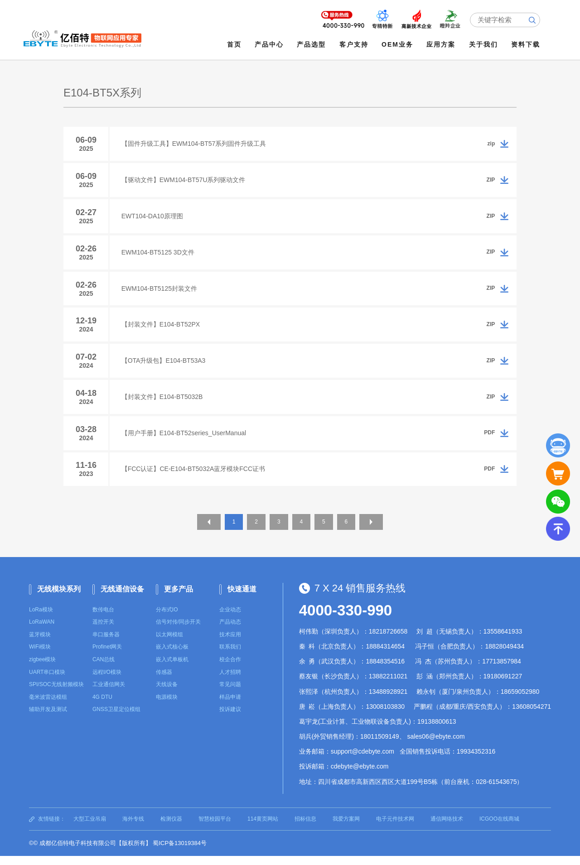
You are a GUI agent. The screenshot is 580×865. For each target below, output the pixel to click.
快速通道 (241, 598)
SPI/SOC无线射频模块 (56, 693)
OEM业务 (398, 44)
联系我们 (230, 656)
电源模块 (167, 706)
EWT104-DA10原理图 (153, 217)
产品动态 (230, 631)
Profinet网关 (107, 656)
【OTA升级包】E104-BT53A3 (165, 366)
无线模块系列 (59, 598)
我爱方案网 (346, 828)
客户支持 (354, 44)
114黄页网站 (262, 828)
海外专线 (133, 828)
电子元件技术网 (395, 828)
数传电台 (103, 618)
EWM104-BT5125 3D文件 (159, 255)
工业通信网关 (108, 693)
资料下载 (526, 44)
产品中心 (270, 44)
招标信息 (305, 828)
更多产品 (178, 598)
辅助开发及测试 (48, 718)
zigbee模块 (42, 668)
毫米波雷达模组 (48, 706)
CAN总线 (103, 668)
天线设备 (167, 693)
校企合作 (230, 668)
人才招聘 (230, 681)
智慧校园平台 (214, 828)
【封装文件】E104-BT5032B (163, 403)
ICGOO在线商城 (499, 828)
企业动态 (230, 618)
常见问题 (230, 693)
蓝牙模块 (40, 643)
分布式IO (167, 618)
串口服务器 (106, 643)
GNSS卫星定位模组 (116, 718)
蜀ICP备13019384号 (180, 852)
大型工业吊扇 (89, 828)
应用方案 (441, 44)
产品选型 (312, 44)
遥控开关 (103, 631)
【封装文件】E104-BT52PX (162, 329)
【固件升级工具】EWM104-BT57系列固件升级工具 (195, 143)
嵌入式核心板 (172, 656)
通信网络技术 (446, 828)
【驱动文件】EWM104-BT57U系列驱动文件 (185, 180)
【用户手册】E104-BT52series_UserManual (185, 440)
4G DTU (102, 706)
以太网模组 (169, 643)
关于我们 (483, 44)
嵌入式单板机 (172, 668)
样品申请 (230, 706)
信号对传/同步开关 (178, 631)
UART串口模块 (47, 681)
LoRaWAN (41, 631)
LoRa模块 (41, 618)
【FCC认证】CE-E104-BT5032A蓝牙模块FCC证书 (194, 477)
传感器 (164, 681)
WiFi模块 (40, 656)
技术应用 (230, 643)
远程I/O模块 (106, 681)
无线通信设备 (122, 598)
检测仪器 (171, 828)
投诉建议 (230, 718)
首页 (234, 44)
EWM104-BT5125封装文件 (160, 292)
